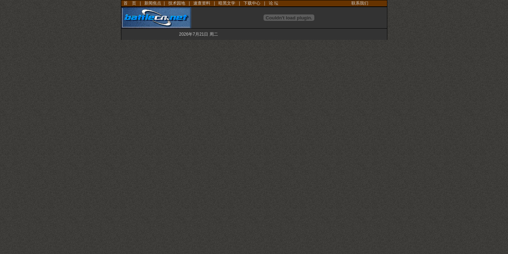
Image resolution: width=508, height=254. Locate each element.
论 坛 (273, 3)
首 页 (129, 3)
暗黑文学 (226, 3)
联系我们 (359, 3)
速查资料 (201, 3)
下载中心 (251, 3)
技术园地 (176, 3)
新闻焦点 (152, 3)
